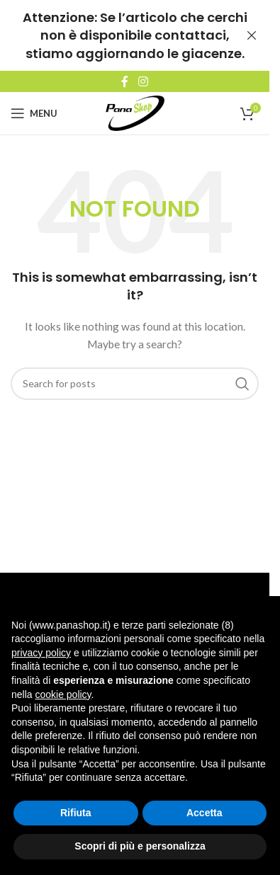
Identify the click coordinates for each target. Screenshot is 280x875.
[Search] (135, 383)
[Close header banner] (251, 35)
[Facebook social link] (124, 81)
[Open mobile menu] (34, 113)
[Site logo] (135, 112)
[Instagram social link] (142, 81)
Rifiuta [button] (75, 812)
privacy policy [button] (41, 652)
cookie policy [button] (63, 694)
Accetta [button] (204, 812)
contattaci (190, 35)
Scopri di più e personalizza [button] (139, 846)
